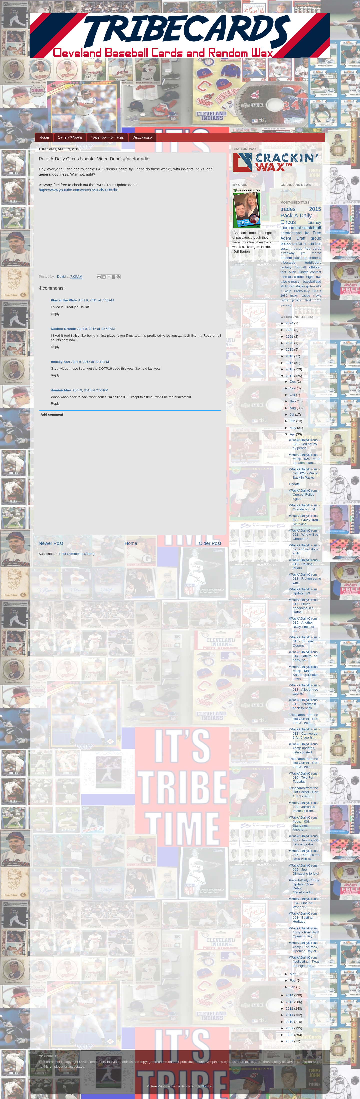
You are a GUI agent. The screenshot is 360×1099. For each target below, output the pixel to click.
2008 (290, 1035)
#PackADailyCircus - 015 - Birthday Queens (304, 641)
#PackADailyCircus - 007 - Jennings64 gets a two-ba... (304, 840)
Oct (293, 395)
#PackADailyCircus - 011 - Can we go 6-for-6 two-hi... (304, 733)
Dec (293, 381)
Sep (293, 401)
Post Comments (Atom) (77, 554)
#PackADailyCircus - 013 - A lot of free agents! (304, 689)
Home (44, 137)
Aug (293, 408)
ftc (307, 233)
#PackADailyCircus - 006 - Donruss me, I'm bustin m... (304, 855)
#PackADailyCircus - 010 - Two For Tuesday (304, 777)
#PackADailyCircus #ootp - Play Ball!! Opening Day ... (304, 932)
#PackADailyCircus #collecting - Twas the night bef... (304, 961)
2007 (290, 1041)
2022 (290, 330)
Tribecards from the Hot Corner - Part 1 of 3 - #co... (303, 792)
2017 (290, 363)
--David (61, 276)
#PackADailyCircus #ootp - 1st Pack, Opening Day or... (304, 947)
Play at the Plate (64, 300)
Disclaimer (142, 137)
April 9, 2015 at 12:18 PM (90, 362)
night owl (314, 277)
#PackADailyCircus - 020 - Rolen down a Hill (304, 549)
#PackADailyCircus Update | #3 (303, 591)
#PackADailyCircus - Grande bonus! (304, 507)
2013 (290, 1002)
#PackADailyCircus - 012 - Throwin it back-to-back (304, 704)
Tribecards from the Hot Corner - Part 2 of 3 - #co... (303, 763)
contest (315, 272)
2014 (290, 995)
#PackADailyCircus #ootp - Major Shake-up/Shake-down (304, 673)
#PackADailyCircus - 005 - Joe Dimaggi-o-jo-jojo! (304, 869)
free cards (313, 248)
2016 (290, 369)
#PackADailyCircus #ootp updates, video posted (303, 748)
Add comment (52, 414)
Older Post (210, 543)
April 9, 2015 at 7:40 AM (96, 300)
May (293, 428)
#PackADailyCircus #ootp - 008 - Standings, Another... (303, 824)
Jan (293, 987)
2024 (290, 323)
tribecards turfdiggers (301, 262)
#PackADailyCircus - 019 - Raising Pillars (304, 564)
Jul (292, 414)
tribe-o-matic (290, 281)
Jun (293, 421)
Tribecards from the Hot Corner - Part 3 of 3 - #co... (303, 719)
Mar (293, 974)
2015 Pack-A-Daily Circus (301, 215)
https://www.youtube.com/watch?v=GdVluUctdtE (78, 190)
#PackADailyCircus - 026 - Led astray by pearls (304, 444)
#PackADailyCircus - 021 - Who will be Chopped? (304, 534)
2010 (290, 1022)
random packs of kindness (301, 258)
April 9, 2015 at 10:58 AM (96, 329)
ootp (288, 291)
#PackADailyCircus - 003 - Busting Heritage (304, 917)
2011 (290, 1015)
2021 (290, 336)
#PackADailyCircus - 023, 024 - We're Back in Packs (304, 473)
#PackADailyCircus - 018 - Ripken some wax (305, 578)
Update (294, 484)
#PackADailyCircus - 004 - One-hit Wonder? (304, 903)
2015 (290, 376)
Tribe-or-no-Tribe (107, 137)
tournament (291, 227)
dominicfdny (61, 390)
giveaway (288, 253)
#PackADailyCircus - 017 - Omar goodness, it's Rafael (304, 606)
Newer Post (51, 543)
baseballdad (312, 281)
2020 (290, 343)
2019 (290, 349)
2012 (290, 1008)
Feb (293, 980)
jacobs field (301, 300)
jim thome (311, 253)
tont (283, 272)
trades (288, 209)
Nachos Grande (63, 329)
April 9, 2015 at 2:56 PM (90, 390)
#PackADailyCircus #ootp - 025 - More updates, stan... (304, 459)
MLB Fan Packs (293, 286)
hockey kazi (60, 362)
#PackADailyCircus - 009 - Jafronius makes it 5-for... (304, 807)
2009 (290, 1028)
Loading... (239, 264)
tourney (314, 222)
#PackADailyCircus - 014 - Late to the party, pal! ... (304, 656)
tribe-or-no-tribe (292, 277)
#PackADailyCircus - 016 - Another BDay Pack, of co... (304, 625)
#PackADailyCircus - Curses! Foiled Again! (304, 494)
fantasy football (293, 267)
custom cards (291, 248)
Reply (55, 314)
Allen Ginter (298, 272)
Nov (293, 388)
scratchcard (291, 233)
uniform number (306, 243)
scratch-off (311, 227)
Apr (293, 434)
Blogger (206, 1086)
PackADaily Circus (307, 291)
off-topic (315, 267)
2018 (290, 356)
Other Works (70, 137)
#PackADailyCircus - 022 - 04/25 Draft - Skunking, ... (304, 520)
